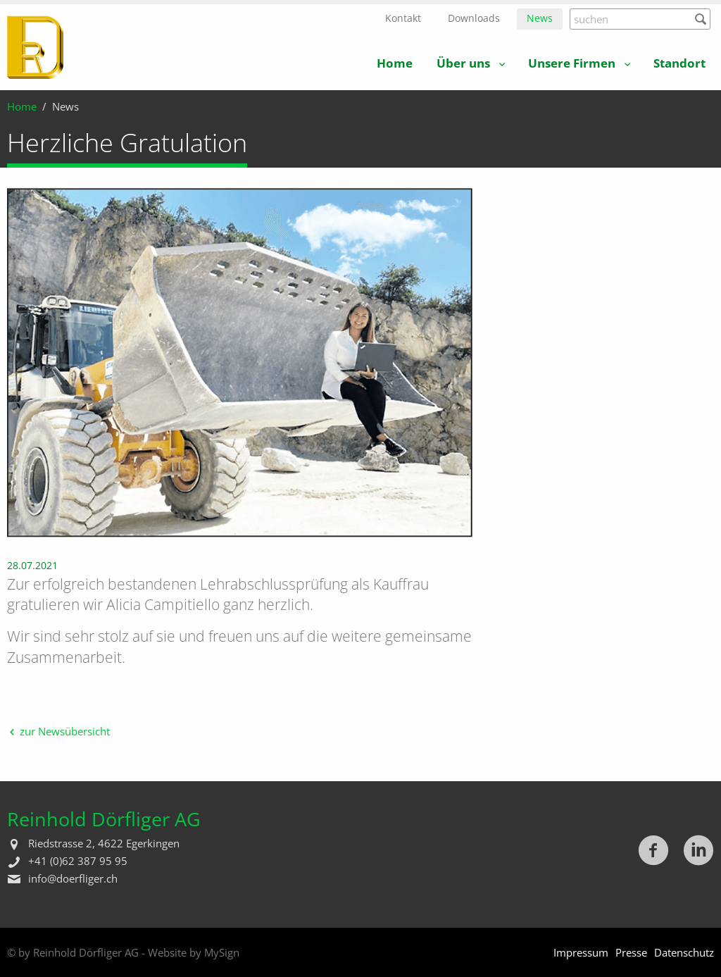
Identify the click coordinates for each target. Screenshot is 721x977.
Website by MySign (193, 952)
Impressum (580, 952)
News (540, 18)
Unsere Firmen (571, 63)
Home (395, 63)
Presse (631, 952)
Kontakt (403, 18)
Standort (679, 63)
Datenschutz (684, 952)
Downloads (474, 18)
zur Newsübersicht (65, 731)
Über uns (463, 63)
